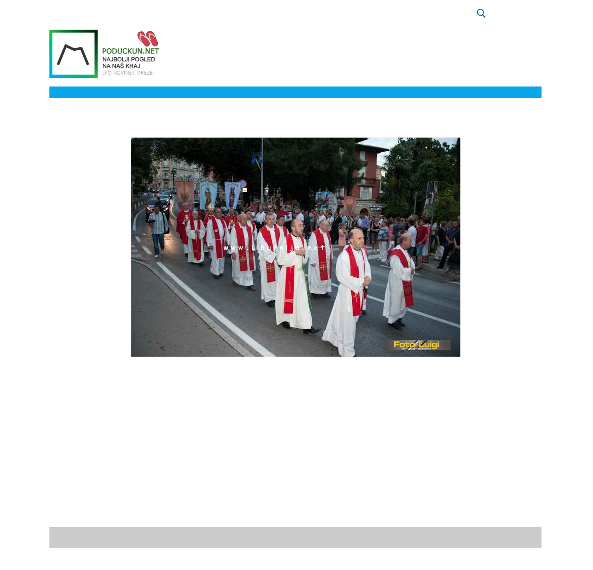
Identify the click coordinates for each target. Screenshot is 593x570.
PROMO (459, 16)
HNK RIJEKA (206, 16)
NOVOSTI (118, 16)
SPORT (173, 16)
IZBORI (147, 16)
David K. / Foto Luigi (104, 513)
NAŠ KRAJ (357, 16)
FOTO (305, 16)
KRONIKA (243, 16)
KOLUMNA (277, 16)
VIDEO (328, 16)
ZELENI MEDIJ (422, 16)
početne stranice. (327, 537)
